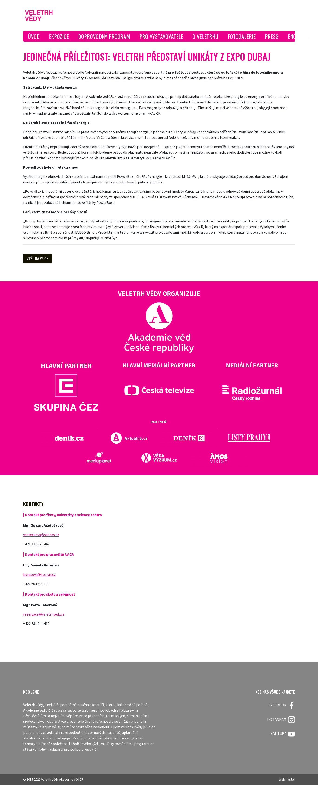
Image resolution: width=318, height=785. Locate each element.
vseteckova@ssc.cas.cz (41, 534)
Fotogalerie (242, 36)
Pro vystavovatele (161, 36)
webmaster (287, 779)
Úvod (34, 36)
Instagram (281, 719)
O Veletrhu (205, 36)
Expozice (59, 36)
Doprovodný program (104, 36)
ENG (292, 36)
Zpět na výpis (37, 258)
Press (272, 36)
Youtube (283, 734)
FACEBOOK (282, 705)
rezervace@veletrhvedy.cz (43, 614)
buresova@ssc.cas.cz (39, 574)
